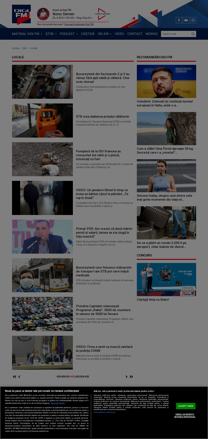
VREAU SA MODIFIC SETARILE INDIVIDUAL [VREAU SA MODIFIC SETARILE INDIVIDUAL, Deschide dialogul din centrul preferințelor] (184, 415)
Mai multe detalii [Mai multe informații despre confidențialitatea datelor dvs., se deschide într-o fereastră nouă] (58, 403)
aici (52, 421)
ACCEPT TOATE (185, 406)
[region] (104, 412)
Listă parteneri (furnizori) (104, 412)
